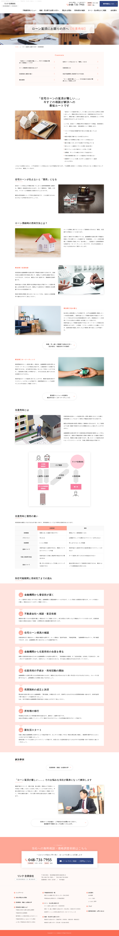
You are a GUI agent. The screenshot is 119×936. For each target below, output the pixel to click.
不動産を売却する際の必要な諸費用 (25, 910)
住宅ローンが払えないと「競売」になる (75, 62)
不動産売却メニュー (29, 10)
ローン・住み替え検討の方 (51, 903)
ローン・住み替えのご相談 (97, 10)
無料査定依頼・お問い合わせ (96, 911)
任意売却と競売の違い (26, 74)
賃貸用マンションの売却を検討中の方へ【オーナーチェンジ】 (59, 396)
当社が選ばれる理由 (21, 897)
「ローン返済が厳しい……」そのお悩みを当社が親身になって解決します (78, 80)
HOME (16, 47)
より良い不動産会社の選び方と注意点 (25, 922)
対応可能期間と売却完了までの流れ (73, 74)
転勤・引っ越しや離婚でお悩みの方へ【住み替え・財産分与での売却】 (59, 345)
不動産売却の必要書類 (21, 913)
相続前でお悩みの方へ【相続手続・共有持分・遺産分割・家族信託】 (62, 919)
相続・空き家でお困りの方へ (49, 10)
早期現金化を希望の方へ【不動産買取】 (54, 898)
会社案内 (114, 10)
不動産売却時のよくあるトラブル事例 (25, 919)
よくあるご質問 (92, 901)
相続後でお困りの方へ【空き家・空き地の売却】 (56, 922)
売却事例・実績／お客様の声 (59, 767)
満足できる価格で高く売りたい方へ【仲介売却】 (56, 895)
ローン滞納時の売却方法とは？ (28, 68)
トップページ (19, 892)
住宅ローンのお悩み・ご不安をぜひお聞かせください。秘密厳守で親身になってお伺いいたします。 (59, 823)
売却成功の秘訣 (79, 10)
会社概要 (90, 895)
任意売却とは (67, 68)
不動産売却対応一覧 (49, 892)
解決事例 (22, 80)
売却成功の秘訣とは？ (22, 907)
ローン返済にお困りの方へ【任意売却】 (54, 905)
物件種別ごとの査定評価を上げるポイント (27, 916)
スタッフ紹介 (91, 898)
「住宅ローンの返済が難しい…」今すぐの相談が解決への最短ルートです (34, 62)
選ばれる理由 (66, 10)
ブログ (90, 906)
